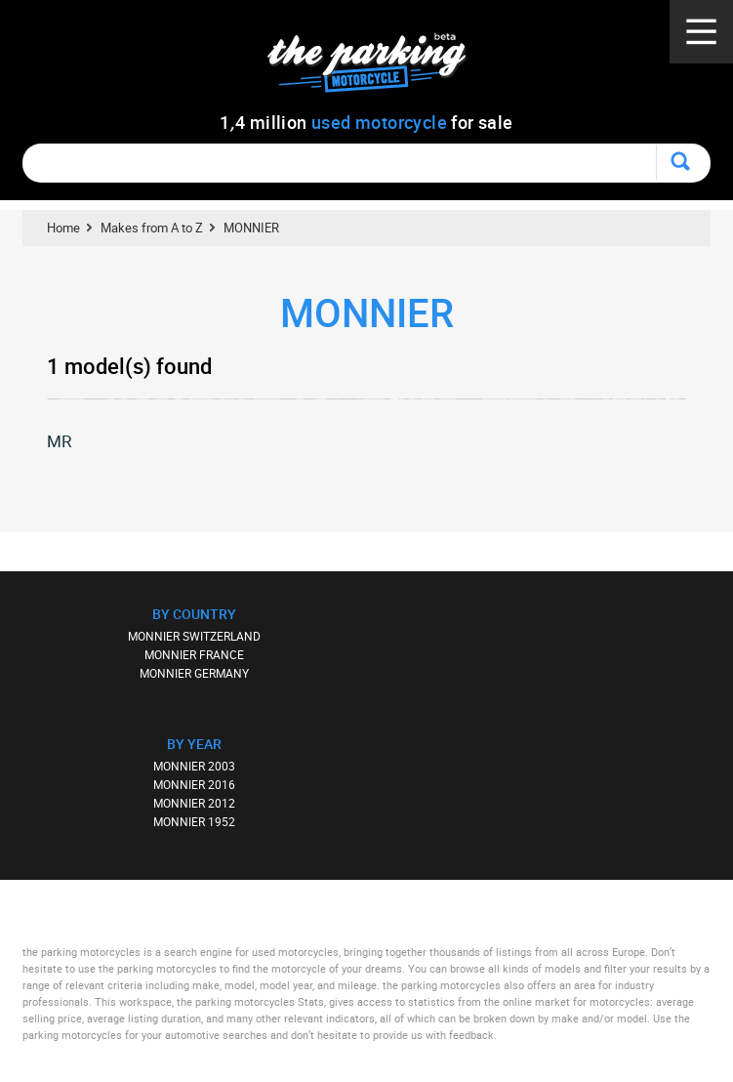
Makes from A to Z (152, 227)
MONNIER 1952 (194, 821)
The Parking (377, 67)
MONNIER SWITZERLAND (194, 636)
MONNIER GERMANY (194, 673)
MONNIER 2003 (194, 765)
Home (63, 227)
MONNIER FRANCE (194, 654)
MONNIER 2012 (194, 803)
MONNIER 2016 (194, 784)
